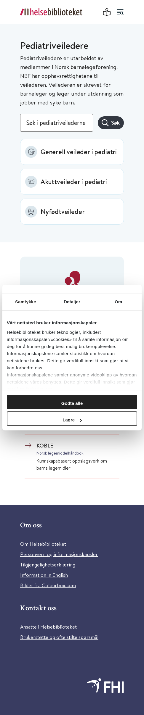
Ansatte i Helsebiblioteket (48, 626)
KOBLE (44, 445)
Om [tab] (118, 301)
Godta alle (72, 403)
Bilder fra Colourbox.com (48, 585)
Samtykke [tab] (25, 301)
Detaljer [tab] (72, 301)
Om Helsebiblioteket (43, 543)
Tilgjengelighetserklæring (47, 564)
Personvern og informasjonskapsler (59, 554)
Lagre (72, 419)
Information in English (44, 574)
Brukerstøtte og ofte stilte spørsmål (59, 637)
